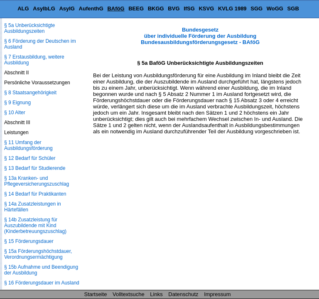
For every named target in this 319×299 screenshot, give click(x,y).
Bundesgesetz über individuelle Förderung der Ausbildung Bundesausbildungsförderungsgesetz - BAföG (200, 36)
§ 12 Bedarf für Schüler (29, 158)
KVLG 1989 (232, 8)
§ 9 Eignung (17, 102)
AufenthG (91, 8)
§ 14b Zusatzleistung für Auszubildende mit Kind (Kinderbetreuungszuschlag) (35, 225)
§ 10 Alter (14, 112)
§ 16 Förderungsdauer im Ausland (41, 283)
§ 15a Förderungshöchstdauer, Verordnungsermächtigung (38, 254)
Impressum (217, 294)
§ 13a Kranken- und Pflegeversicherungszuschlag (36, 181)
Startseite (95, 294)
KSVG (206, 8)
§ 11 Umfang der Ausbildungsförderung (28, 145)
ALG (23, 8)
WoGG (275, 8)
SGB (293, 8)
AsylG (67, 8)
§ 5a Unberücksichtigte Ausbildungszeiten (29, 28)
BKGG (156, 8)
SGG (256, 8)
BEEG (136, 8)
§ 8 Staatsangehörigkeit (30, 93)
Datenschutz (183, 294)
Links (156, 294)
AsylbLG (44, 8)
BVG (173, 8)
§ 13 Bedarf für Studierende (34, 168)
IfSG (189, 8)
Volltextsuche (129, 294)
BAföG (115, 8)
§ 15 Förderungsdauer (29, 241)
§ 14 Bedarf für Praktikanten (35, 194)
